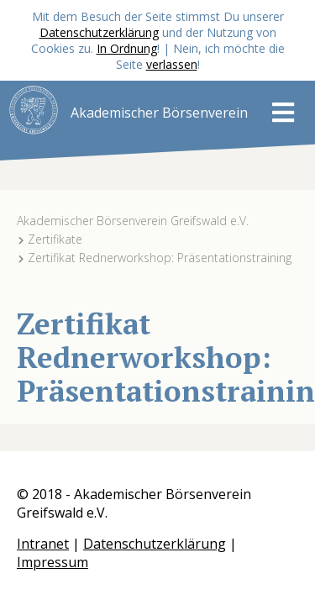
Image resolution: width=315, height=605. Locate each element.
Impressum (52, 562)
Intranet (43, 543)
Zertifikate (55, 239)
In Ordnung (127, 48)
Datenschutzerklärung (99, 32)
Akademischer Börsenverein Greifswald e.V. (133, 221)
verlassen (171, 64)
